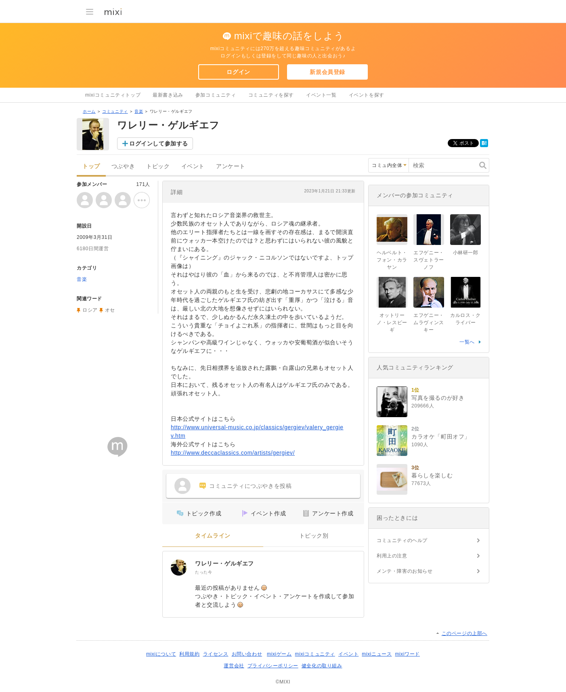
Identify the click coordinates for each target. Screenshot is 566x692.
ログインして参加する (158, 143)
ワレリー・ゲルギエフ (224, 563)
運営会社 (234, 666)
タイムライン (213, 536)
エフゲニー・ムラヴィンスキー (428, 322)
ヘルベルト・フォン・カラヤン (392, 260)
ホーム (89, 111)
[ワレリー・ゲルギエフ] (179, 567)
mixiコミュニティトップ (112, 95)
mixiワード (407, 654)
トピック (158, 166)
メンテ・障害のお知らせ (405, 571)
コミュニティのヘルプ (402, 540)
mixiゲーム (279, 654)
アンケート (230, 166)
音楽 (138, 111)
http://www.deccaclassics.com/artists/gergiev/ (233, 452)
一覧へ (467, 342)
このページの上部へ (464, 633)
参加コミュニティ (215, 95)
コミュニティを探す (271, 95)
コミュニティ (115, 111)
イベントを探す (366, 95)
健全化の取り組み (322, 666)
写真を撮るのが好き (437, 398)
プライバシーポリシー (272, 666)
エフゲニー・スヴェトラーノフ (428, 260)
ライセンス (215, 654)
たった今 (203, 572)
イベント (193, 166)
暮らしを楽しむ (432, 475)
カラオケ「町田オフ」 (440, 436)
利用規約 (189, 654)
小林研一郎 (465, 252)
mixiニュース (377, 654)
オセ (110, 310)
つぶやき (123, 166)
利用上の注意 (392, 556)
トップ (91, 166)
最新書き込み (168, 95)
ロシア (90, 310)
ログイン (238, 72)
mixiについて (161, 654)
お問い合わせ (247, 654)
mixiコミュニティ (315, 654)
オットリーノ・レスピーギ (392, 322)
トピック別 (314, 536)
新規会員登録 (327, 72)
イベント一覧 (321, 95)
